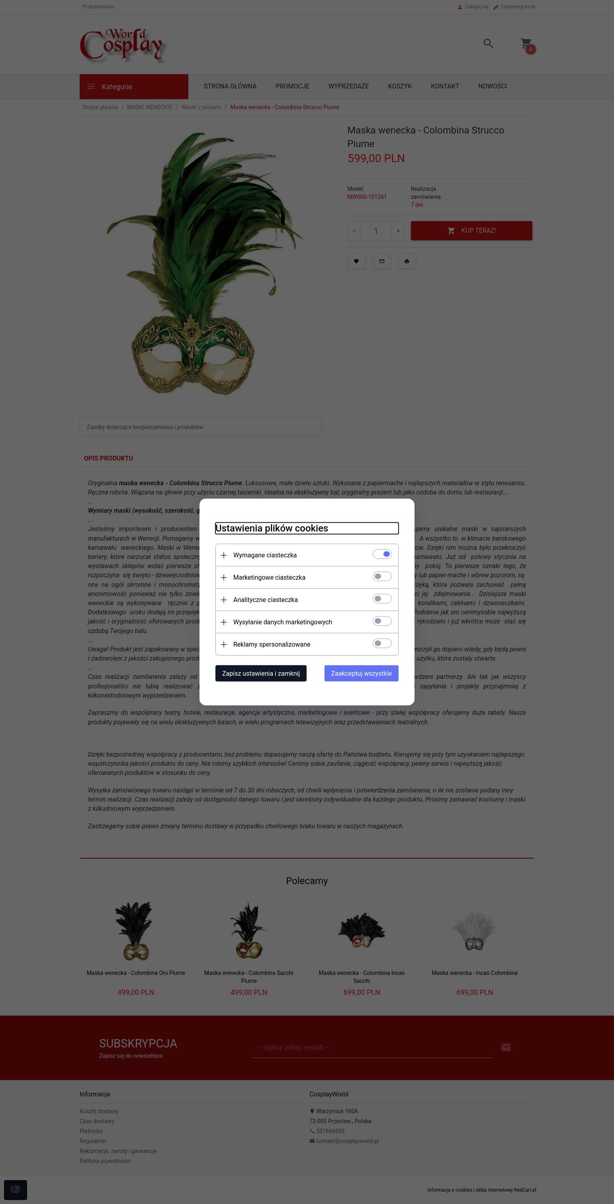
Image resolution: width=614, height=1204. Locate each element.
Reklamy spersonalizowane (271, 644)
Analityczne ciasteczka (265, 600)
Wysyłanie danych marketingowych (282, 622)
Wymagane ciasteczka (265, 555)
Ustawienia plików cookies (271, 528)
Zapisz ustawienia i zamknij (261, 673)
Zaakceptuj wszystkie (361, 673)
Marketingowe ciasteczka (269, 577)
